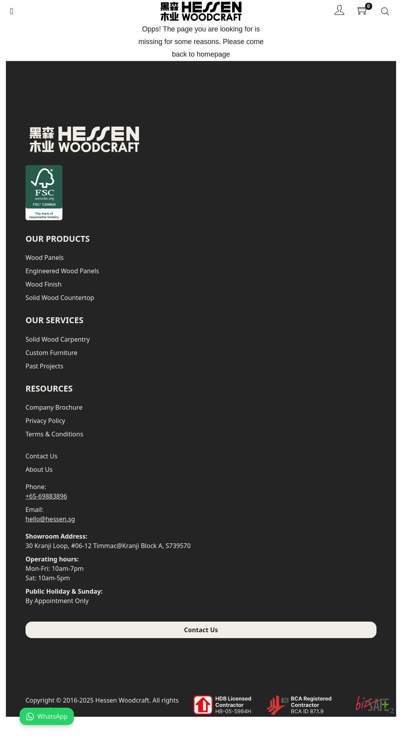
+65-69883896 (46, 496)
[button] (11, 11)
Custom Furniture (51, 352)
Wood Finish (44, 284)
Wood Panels (45, 257)
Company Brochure (54, 407)
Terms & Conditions (54, 434)
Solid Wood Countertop (60, 297)
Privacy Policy (45, 420)
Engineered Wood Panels (62, 271)
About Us (39, 469)
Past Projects (44, 366)
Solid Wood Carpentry (58, 339)
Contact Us (41, 456)
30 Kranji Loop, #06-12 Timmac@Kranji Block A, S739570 (108, 545)
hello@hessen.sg (50, 519)
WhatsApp (47, 716)
